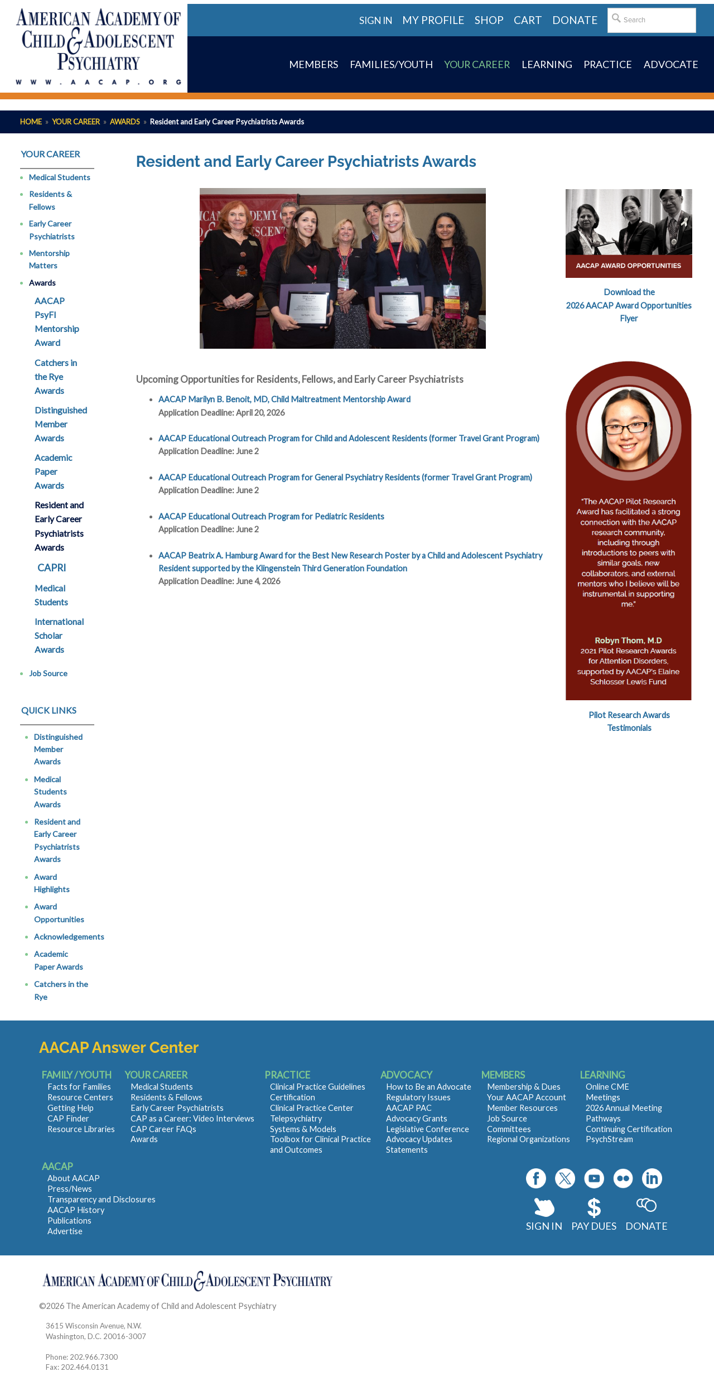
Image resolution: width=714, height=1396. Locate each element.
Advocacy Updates (419, 1139)
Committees (509, 1129)
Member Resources (522, 1108)
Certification (292, 1097)
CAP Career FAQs (163, 1129)
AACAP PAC (409, 1108)
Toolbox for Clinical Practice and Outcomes (320, 1144)
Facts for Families (79, 1086)
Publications (69, 1220)
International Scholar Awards (59, 635)
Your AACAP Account (526, 1097)
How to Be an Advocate (428, 1086)
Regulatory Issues (418, 1097)
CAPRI (51, 568)
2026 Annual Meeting (624, 1108)
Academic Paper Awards (53, 471)
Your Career (76, 121)
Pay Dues (593, 1226)
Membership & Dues (524, 1086)
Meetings (603, 1097)
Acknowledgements (69, 936)
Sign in (375, 20)
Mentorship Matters (49, 259)
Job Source (48, 673)
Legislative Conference (427, 1129)
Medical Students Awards (50, 791)
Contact (292, 1306)
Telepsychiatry (296, 1118)
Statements (407, 1149)
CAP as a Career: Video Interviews (192, 1118)
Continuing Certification (629, 1129)
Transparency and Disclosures (101, 1199)
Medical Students (59, 177)
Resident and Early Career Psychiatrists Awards (59, 526)
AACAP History (75, 1210)
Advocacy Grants (416, 1118)
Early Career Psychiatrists (52, 229)
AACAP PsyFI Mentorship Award (57, 322)
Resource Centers (80, 1097)
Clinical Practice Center (312, 1108)
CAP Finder (68, 1118)
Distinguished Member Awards (61, 424)
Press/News (69, 1188)
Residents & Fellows (50, 200)
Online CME (607, 1086)
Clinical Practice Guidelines (317, 1086)
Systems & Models (303, 1129)
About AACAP (73, 1178)
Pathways (603, 1118)
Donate (646, 1226)
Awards (125, 121)
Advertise (65, 1231)
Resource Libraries (81, 1129)
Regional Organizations (528, 1139)
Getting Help (70, 1108)
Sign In (544, 1226)
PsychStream (609, 1139)
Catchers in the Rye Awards (56, 377)
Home (31, 121)
